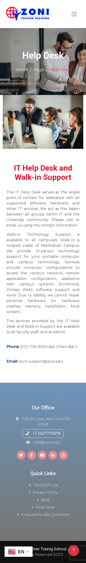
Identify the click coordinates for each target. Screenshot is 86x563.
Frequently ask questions (45, 514)
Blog (45, 500)
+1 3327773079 (43, 433)
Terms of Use (45, 485)
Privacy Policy (45, 492)
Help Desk (45, 507)
